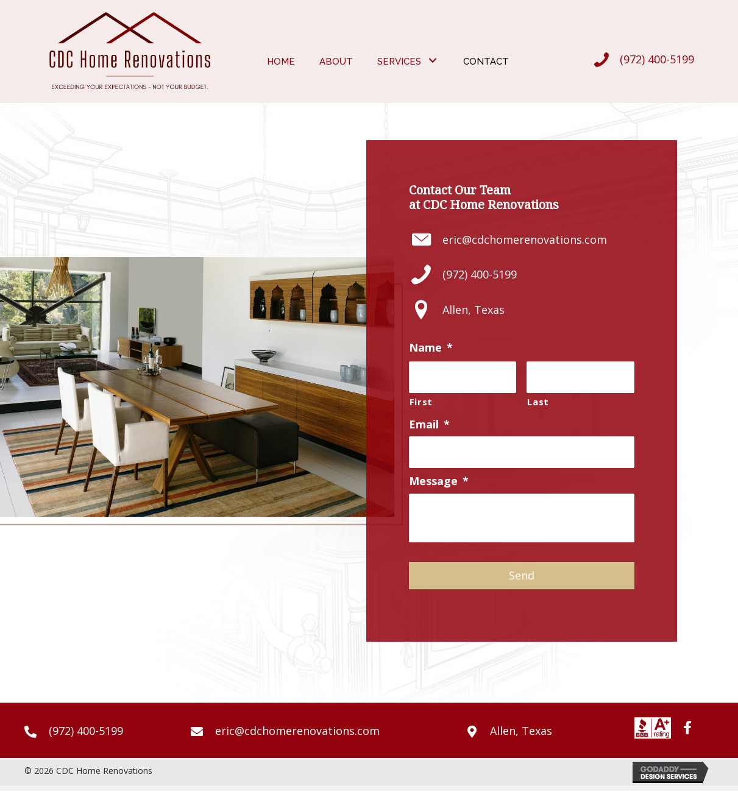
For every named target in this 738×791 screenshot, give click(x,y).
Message (439, 481)
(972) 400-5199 (657, 59)
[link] (281, 60)
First (421, 401)
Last (538, 401)
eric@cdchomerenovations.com (524, 239)
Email (429, 424)
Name (431, 348)
